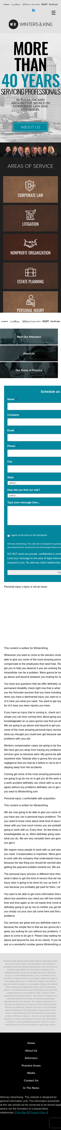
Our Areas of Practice (29, 370)
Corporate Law (30, 195)
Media (31, 1073)
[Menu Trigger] (53, 12)
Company (13, 414)
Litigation (30, 224)
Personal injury (30, 310)
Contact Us (31, 1080)
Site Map (21, 1112)
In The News (31, 1087)
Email (12, 430)
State (10, 477)
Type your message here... (23, 502)
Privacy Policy (38, 1112)
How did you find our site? (23, 490)
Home (31, 1043)
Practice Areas (31, 1065)
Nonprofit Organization (30, 253)
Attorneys (31, 1058)
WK (30, 24)
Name (12, 399)
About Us (30, 127)
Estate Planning (30, 281)
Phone (12, 446)
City (9, 461)
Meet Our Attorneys (29, 337)
